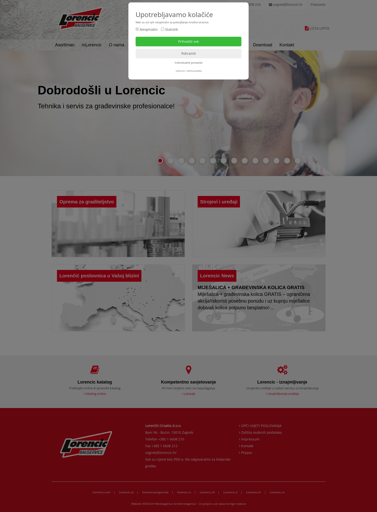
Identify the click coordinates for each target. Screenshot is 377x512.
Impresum (180, 70)
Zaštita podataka (194, 70)
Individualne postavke (188, 62)
